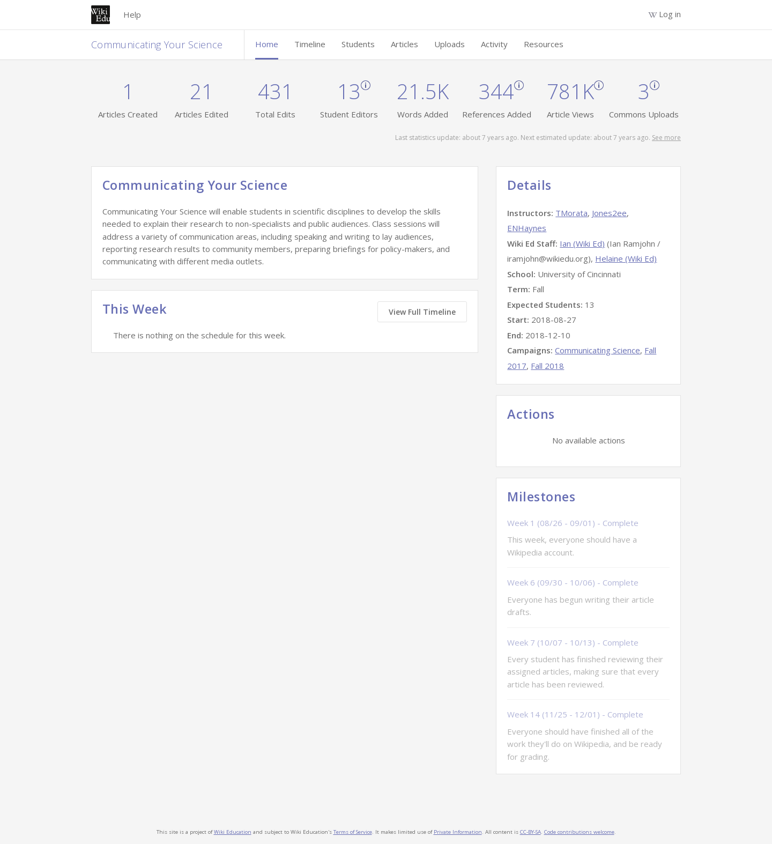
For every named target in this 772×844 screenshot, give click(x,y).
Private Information (458, 831)
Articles (404, 44)
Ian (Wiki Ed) (582, 243)
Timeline (309, 44)
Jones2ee (609, 213)
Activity (494, 44)
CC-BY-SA (530, 831)
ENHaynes (526, 228)
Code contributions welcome (579, 831)
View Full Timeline (422, 312)
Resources (543, 44)
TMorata (571, 213)
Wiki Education (232, 831)
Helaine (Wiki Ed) (626, 258)
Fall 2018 (547, 365)
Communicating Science (597, 350)
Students (358, 44)
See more (666, 137)
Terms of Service (352, 831)
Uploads (449, 44)
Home (266, 44)
